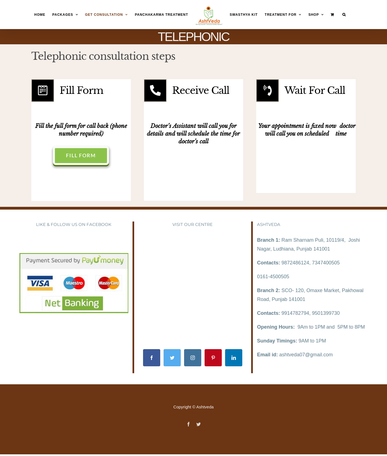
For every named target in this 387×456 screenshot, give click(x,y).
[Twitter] (172, 357)
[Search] (344, 15)
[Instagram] (192, 357)
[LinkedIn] (233, 357)
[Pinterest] (213, 357)
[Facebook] (151, 357)
